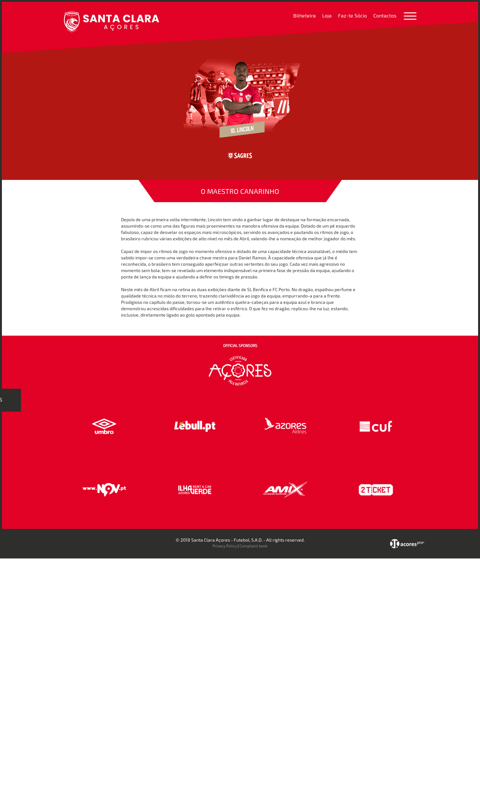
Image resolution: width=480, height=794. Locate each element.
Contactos (384, 15)
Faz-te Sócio (352, 15)
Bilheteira (304, 15)
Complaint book (253, 546)
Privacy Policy (225, 546)
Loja (327, 15)
